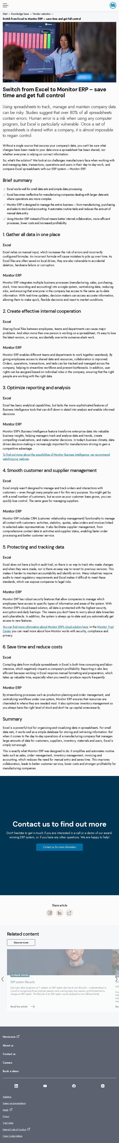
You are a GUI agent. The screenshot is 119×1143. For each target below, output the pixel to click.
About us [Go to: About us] (8, 1045)
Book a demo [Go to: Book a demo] (11, 1071)
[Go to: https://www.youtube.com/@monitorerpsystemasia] (45, 1086)
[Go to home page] (113, 5)
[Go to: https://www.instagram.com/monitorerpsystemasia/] (102, 1086)
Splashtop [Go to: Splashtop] (7, 1097)
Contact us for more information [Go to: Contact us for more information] (59, 847)
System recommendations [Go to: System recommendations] (14, 1103)
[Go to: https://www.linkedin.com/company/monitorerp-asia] (16, 1086)
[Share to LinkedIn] (59, 913)
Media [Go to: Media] (5, 1110)
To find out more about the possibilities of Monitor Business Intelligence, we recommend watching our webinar (56, 457)
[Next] (116, 979)
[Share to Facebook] (50, 913)
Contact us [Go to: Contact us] (9, 1054)
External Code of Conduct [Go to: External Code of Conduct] (14, 1129)
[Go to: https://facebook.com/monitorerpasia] (74, 1086)
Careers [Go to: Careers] (7, 1063)
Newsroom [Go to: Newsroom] (9, 1037)
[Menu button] (5, 5)
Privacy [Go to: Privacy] (6, 1116)
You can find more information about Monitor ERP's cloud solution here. (46, 627)
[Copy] (69, 913)
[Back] (3, 979)
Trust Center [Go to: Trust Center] (8, 1123)
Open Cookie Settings (12, 1136)
